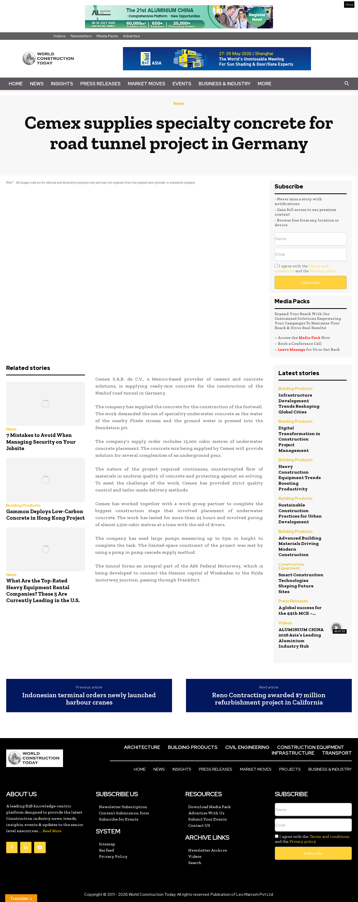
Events (182, 84)
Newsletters (81, 36)
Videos (59, 36)
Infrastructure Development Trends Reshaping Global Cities (299, 403)
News (37, 84)
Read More (52, 831)
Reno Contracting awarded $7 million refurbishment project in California (268, 698)
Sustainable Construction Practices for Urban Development (300, 513)
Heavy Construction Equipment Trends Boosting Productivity (299, 477)
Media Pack (310, 337)
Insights (62, 84)
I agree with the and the (305, 268)
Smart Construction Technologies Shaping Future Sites (300, 583)
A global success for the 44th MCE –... (300, 610)
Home (16, 84)
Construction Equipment (291, 567)
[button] (346, 84)
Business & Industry (225, 84)
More (264, 84)
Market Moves (146, 84)
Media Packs (107, 36)
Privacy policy (323, 270)
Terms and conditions (329, 836)
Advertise (131, 36)
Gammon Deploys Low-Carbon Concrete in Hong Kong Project (45, 514)
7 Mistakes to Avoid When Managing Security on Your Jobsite (41, 441)
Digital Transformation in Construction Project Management (299, 439)
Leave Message (292, 349)
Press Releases (100, 84)
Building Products (23, 505)
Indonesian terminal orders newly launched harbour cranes (89, 698)
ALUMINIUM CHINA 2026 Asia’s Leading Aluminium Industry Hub (301, 638)
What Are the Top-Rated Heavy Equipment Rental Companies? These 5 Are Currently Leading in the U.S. (43, 590)
